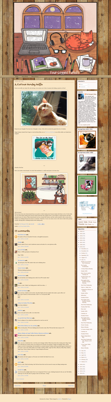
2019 (81, 246)
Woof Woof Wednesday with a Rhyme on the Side (86, 341)
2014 (81, 373)
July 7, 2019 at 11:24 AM (23, 300)
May (82, 352)
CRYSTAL (20, 310)
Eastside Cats (21, 370)
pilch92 (19, 362)
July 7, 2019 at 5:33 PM (23, 351)
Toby (86, 224)
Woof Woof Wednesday (86, 285)
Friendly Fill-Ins (84, 297)
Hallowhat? (83, 295)
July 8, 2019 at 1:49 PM (23, 375)
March (83, 357)
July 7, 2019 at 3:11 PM (23, 330)
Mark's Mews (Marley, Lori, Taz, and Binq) (27, 325)
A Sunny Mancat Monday (87, 268)
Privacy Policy (34, 76)
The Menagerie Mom (91, 94)
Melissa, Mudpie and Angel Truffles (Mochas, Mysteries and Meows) (33, 333)
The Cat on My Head (50, 132)
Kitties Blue (20, 341)
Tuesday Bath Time (85, 306)
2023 (81, 238)
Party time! (83, 309)
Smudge (19, 242)
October (83, 253)
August (83, 257)
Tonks (89, 224)
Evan (21, 226)
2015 (81, 371)
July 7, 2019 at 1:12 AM (23, 239)
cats (19, 226)
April (82, 355)
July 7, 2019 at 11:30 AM (23, 307)
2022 (81, 240)
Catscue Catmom (22, 268)
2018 (81, 364)
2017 (81, 366)
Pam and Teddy (21, 250)
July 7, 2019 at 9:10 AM (23, 280)
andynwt (60, 399)
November (83, 251)
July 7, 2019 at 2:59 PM (23, 322)
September (83, 255)
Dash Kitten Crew (22, 234)
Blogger (69, 399)
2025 (81, 233)
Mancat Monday (84, 327)
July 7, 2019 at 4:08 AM (23, 246)
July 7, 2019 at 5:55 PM (23, 359)
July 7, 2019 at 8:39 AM (23, 272)
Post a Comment (20, 379)
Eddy (86, 222)
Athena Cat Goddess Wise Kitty (25, 303)
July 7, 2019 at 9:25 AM (23, 287)
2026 (81, 231)
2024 (81, 235)
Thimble (81, 224)
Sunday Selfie (84, 271)
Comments (82, 86)
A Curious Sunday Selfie (86, 329)
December (83, 248)
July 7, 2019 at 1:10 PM (23, 315)
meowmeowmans (22, 275)
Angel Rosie (25, 76)
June (82, 350)
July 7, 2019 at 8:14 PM (23, 366)
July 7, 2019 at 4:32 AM (23, 257)
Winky (93, 224)
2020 (81, 244)
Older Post (71, 386)
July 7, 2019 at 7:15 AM (23, 265)
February (83, 359)
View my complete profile (84, 124)
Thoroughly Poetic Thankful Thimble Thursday (85, 282)
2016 (81, 368)
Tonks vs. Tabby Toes (86, 287)
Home (16, 76)
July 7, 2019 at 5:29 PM (23, 337)
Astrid (80, 222)
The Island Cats (21, 260)
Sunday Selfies (26, 226)
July (82, 259)
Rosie (94, 222)
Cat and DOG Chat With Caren (25, 318)
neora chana (20, 354)
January (83, 361)
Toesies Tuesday (84, 325)
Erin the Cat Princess (22, 290)
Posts (81, 84)
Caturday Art (84, 313)
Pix (19, 283)
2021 (81, 242)
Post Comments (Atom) (47, 390)
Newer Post (18, 386)
